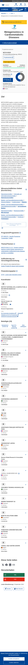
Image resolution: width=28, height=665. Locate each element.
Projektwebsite (9, 57)
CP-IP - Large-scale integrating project (11, 274)
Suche (25, 4)
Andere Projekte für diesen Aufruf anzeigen (12, 266)
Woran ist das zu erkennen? (19, 1)
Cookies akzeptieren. (14, 658)
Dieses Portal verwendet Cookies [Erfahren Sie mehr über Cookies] (10, 653)
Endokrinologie (16, 202)
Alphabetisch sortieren (4, 326)
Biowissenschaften (19, 210)
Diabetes (24, 202)
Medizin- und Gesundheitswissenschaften (12, 200)
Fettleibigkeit (5, 218)
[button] (21, 5)
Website (20, 313)
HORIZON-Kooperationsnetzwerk (9, 316)
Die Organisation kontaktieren (8, 313)
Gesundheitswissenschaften (8, 206)
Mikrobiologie (5, 212)
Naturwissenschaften (6, 194)
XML (15, 574)
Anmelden (16, 4)
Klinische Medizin (5, 202)
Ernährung (20, 217)
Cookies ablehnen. (14, 662)
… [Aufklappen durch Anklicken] (8, 13)
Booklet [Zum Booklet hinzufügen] (8, 588)
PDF (15, 579)
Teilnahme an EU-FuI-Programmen (10, 315)
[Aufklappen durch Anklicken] (25, 332)
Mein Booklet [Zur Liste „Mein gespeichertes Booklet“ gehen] (18, 588)
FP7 (12, 13)
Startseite (3, 13)
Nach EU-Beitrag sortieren (14, 327)
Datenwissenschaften (7, 197)
